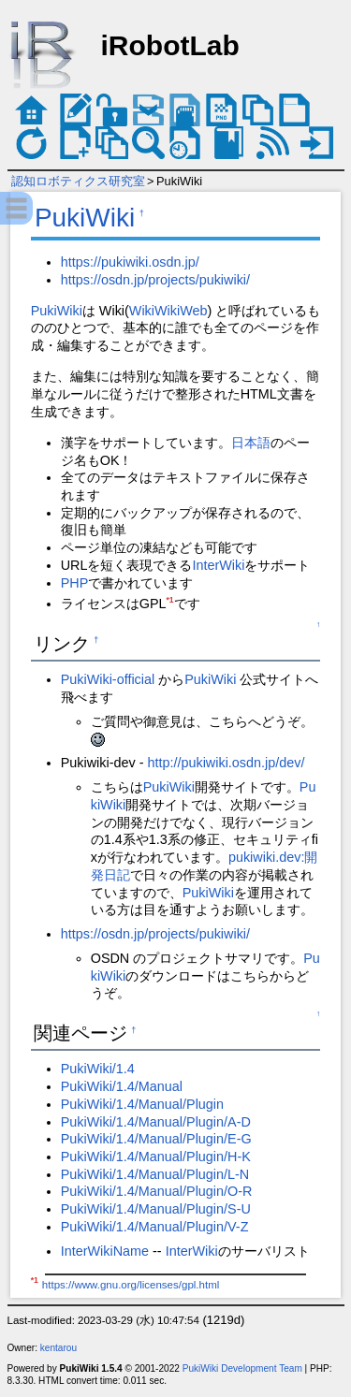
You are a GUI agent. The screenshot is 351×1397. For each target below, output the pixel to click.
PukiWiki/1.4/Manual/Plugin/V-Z (155, 1226)
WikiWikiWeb (168, 310)
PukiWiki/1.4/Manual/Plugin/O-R (157, 1191)
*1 (169, 599)
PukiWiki (85, 217)
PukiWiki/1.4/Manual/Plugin (142, 1104)
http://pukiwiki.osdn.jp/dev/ (225, 762)
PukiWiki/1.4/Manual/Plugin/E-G (156, 1138)
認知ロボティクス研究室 (78, 181)
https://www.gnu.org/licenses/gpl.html (130, 1284)
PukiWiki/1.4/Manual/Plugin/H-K (156, 1156)
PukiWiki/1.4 (98, 1068)
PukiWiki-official (108, 679)
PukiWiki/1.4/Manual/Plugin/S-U (156, 1208)
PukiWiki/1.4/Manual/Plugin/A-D (156, 1121)
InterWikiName (105, 1251)
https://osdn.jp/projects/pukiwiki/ (155, 279)
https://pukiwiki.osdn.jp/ (130, 262)
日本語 (251, 442)
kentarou (58, 1348)
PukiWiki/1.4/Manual (122, 1086)
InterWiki (218, 565)
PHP (75, 582)
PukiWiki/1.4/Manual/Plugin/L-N (155, 1174)
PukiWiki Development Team (242, 1368)
